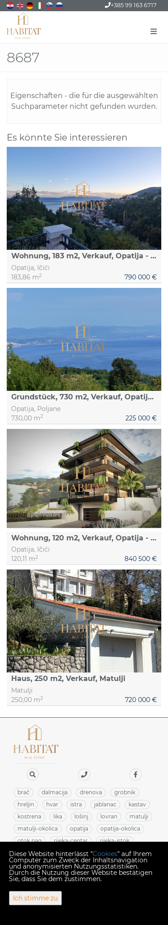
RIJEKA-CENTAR (71, 840)
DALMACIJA (55, 792)
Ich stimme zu (35, 898)
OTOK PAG (29, 840)
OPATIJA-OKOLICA (120, 828)
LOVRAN (108, 816)
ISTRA (76, 804)
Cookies (105, 854)
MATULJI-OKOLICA (37, 828)
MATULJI (138, 816)
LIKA (57, 816)
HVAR (52, 804)
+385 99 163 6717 (131, 5)
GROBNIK (124, 792)
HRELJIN (25, 804)
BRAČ (23, 792)
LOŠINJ (81, 816)
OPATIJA (79, 828)
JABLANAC (105, 804)
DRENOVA (91, 792)
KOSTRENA (29, 816)
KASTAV (137, 804)
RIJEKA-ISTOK (114, 840)
